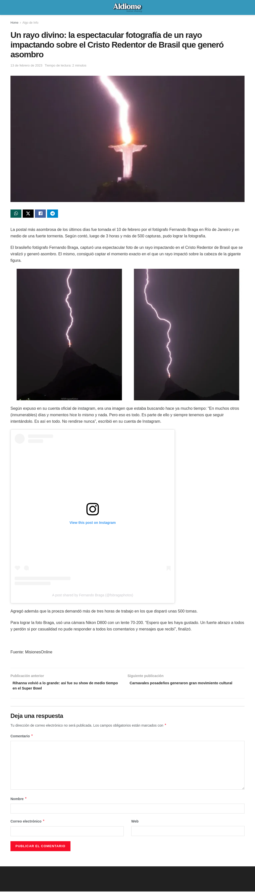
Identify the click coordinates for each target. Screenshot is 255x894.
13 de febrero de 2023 (26, 65)
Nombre (18, 801)
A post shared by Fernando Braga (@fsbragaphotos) (92, 596)
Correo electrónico (27, 824)
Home (14, 22)
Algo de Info (30, 22)
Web (134, 824)
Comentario (21, 739)
